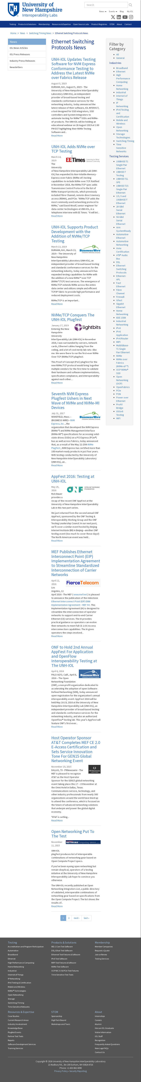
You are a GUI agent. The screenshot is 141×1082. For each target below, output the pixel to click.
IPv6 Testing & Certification (19, 982)
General (120, 58)
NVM (72, 420)
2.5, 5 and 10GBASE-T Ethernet (121, 200)
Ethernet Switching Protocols (121, 269)
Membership (44, 24)
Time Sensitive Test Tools (62, 974)
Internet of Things (15, 974)
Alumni (98, 1024)
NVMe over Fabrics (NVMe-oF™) (122, 363)
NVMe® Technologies (17, 990)
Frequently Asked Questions (107, 1044)
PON (118, 394)
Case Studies (13, 1016)
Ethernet (120, 71)
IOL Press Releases (20, 54)
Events (112, 11)
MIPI (118, 341)
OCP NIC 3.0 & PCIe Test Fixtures (65, 970)
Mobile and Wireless (16, 986)
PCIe (118, 390)
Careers (98, 1020)
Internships (100, 1016)
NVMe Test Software (60, 966)
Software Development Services (22, 1044)
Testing (12, 24)
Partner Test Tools (15, 1036)
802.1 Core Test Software (62, 946)
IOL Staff (99, 1036)
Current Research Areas (18, 1020)
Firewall (120, 296)
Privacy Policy (61, 1071)
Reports (11, 1040)
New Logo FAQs (101, 1048)
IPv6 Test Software (59, 958)
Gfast (119, 300)
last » (86, 918)
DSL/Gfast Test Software (61, 950)
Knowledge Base (15, 1028)
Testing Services (102, 958)
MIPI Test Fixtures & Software (63, 962)
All (117, 54)
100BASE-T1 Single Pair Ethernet (122, 165)
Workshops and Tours (60, 1024)
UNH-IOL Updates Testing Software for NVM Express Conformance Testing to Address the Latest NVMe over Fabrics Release (73, 68)
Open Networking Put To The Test (72, 834)
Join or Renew (101, 954)
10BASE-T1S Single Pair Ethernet (122, 189)
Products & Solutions (27, 24)
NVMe (119, 355)
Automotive (13, 950)
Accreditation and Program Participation (26, 946)
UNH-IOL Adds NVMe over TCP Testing (73, 149)
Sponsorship (56, 1016)
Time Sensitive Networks (121, 148)
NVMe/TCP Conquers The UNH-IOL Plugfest (72, 317)
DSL (118, 262)
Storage (11, 998)
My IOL (130, 11)
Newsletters (16, 67)
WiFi (118, 418)
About (119, 24)
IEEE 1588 (121, 317)
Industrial (121, 92)
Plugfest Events (14, 1032)
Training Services (15, 1048)
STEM (111, 24)
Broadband (122, 68)
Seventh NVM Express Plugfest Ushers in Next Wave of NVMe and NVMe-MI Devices (75, 400)
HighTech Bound (58, 1020)
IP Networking (14, 978)
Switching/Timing (125, 140)
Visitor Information (103, 1032)
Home (13, 33)
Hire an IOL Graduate (104, 1028)
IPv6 (118, 328)
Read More (57, 135)
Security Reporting (78, 1071)
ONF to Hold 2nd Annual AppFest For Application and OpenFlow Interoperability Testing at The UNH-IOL (74, 656)
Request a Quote (102, 950)
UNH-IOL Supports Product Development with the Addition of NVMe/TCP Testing (74, 233)
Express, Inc (57, 423)
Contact (128, 24)
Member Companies (104, 946)
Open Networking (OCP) (122, 380)
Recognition (100, 1040)
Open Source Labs (81, 24)
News (101, 11)
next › (77, 918)
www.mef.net (80, 594)
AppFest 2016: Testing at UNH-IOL (72, 479)
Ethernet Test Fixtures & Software (65, 954)
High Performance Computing (123, 78)
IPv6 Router (122, 338)
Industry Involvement (17, 1024)
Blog (122, 11)
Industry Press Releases (22, 60)
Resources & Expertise (61, 24)
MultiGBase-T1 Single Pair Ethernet (123, 349)
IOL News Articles (19, 47)
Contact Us (100, 1052)
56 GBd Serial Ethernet (120, 220)
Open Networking (15, 994)
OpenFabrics (123, 387)
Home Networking (16, 966)
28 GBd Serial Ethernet (120, 210)
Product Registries (99, 24)
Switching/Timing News (40, 33)
